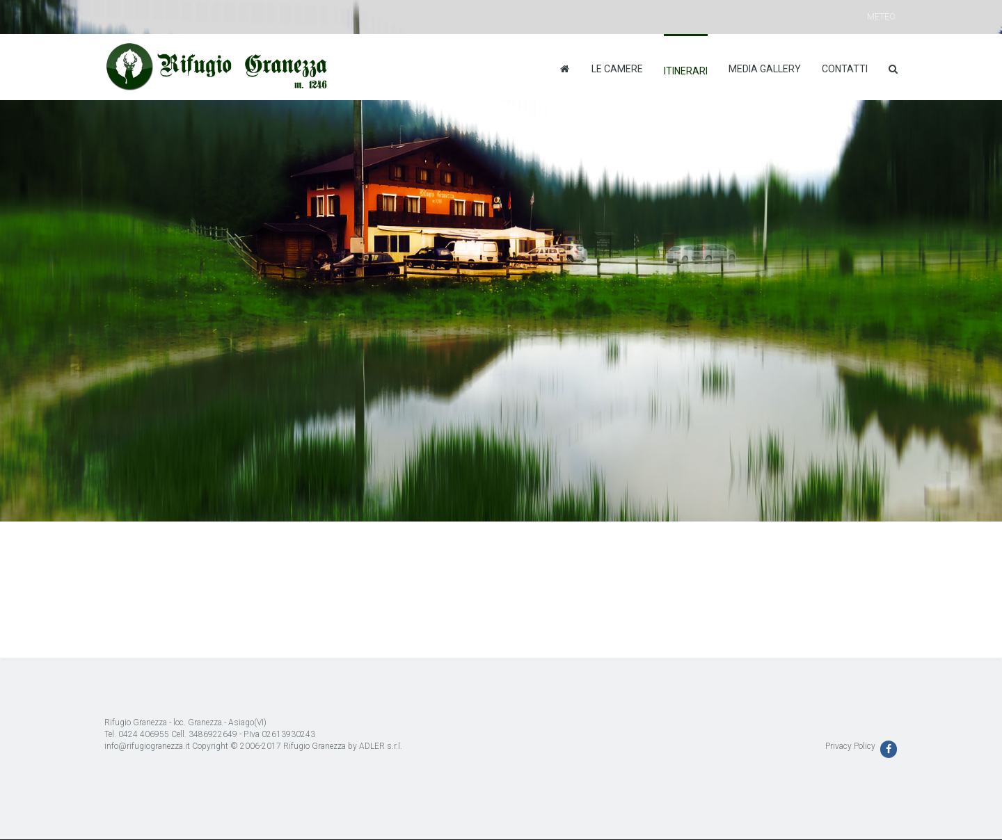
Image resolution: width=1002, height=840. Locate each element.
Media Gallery (765, 68)
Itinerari (686, 70)
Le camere (617, 68)
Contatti (845, 68)
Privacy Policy (850, 746)
